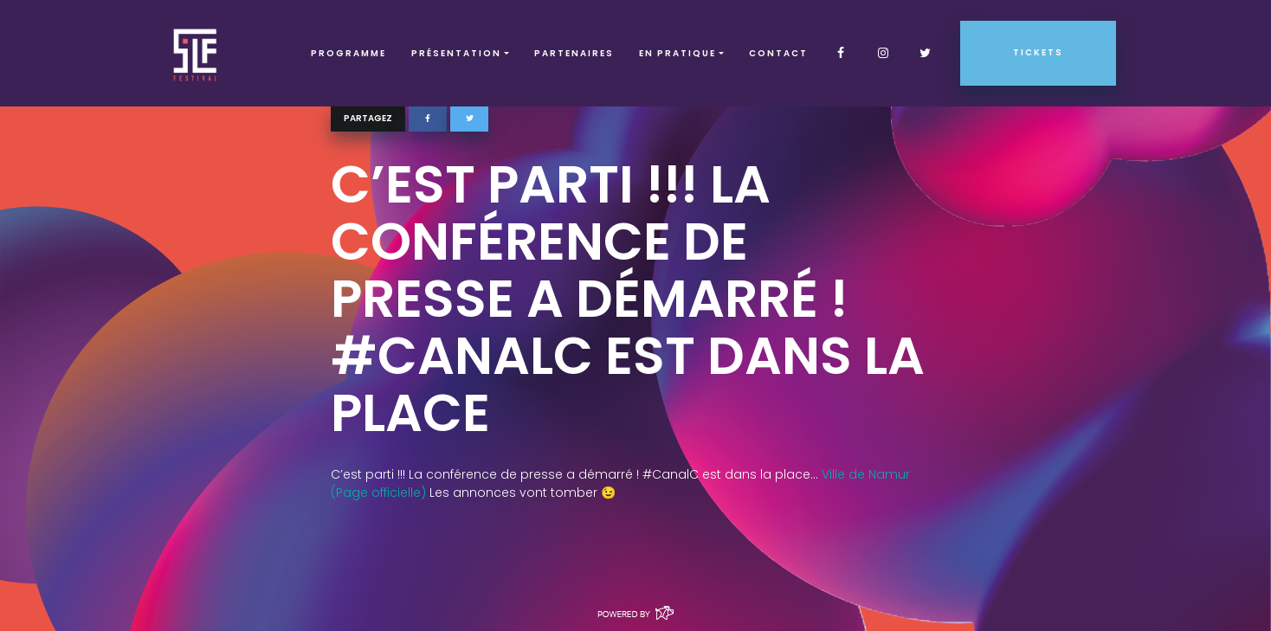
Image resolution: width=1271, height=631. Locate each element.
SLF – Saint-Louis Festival (196, 53)
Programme (348, 53)
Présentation (456, 53)
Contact (778, 53)
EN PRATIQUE (677, 53)
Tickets (1038, 52)
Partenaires (574, 53)
